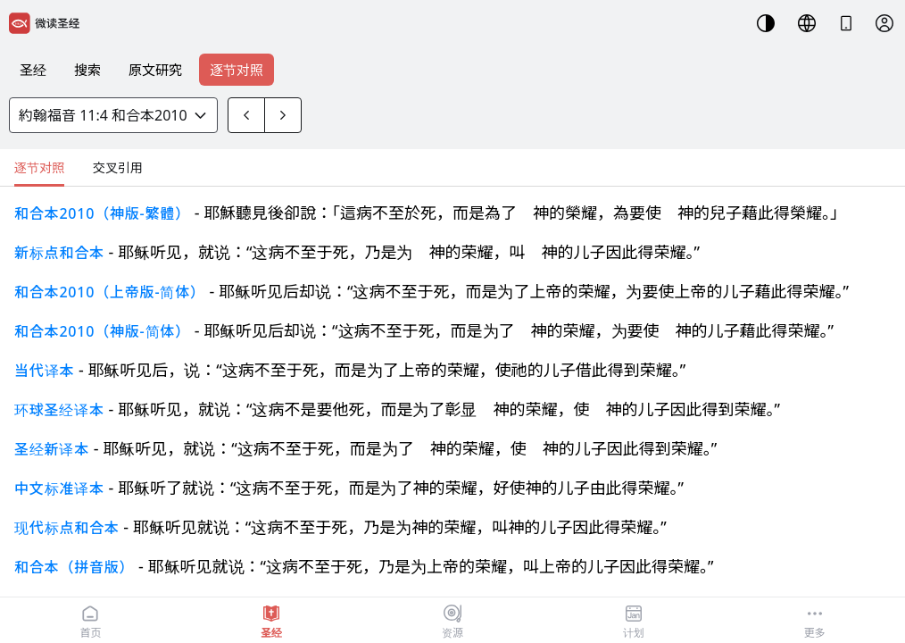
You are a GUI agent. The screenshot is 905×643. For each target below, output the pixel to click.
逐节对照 (236, 70)
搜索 (87, 70)
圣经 (33, 70)
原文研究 (155, 70)
